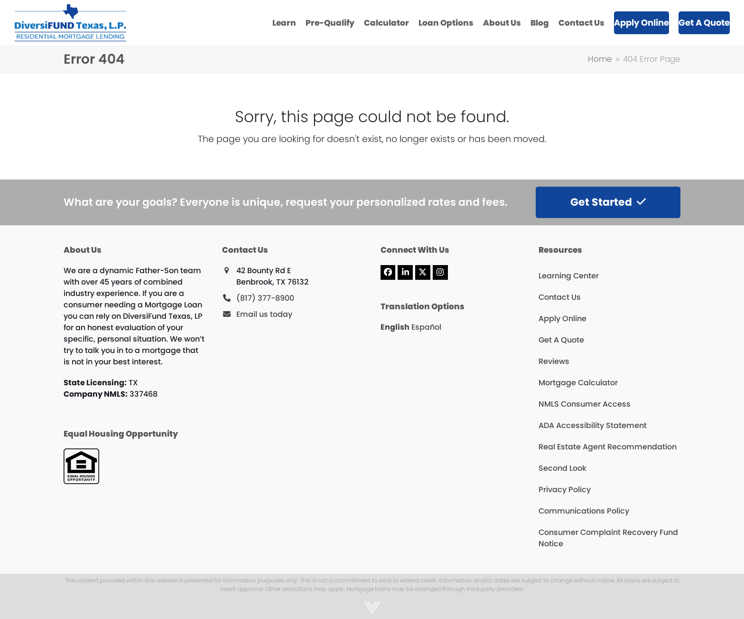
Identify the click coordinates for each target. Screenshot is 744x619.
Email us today (264, 314)
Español (426, 327)
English (395, 327)
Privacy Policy (565, 489)
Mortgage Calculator (578, 382)
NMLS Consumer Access (585, 404)
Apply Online (562, 318)
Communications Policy (584, 510)
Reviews (554, 361)
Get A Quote (561, 339)
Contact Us (560, 297)
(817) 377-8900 (265, 298)
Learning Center (569, 275)
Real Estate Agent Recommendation (608, 446)
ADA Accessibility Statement (593, 425)
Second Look (562, 468)
